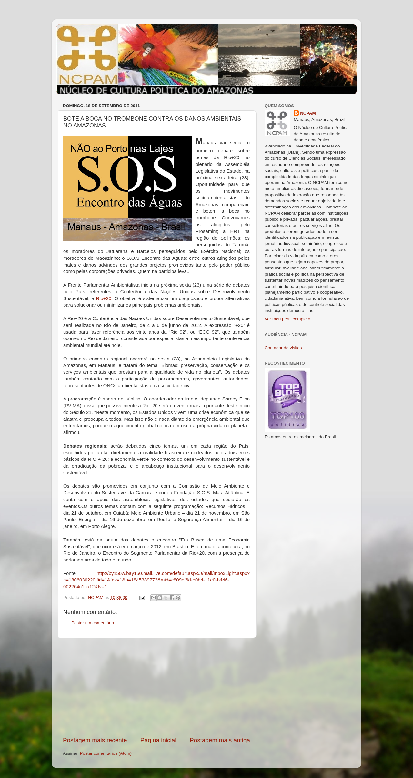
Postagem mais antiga (220, 740)
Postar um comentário (92, 623)
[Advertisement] (156, 687)
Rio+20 (103, 298)
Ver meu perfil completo (287, 319)
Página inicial (158, 740)
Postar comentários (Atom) (106, 753)
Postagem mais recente (95, 740)
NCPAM (308, 113)
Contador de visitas (283, 347)
